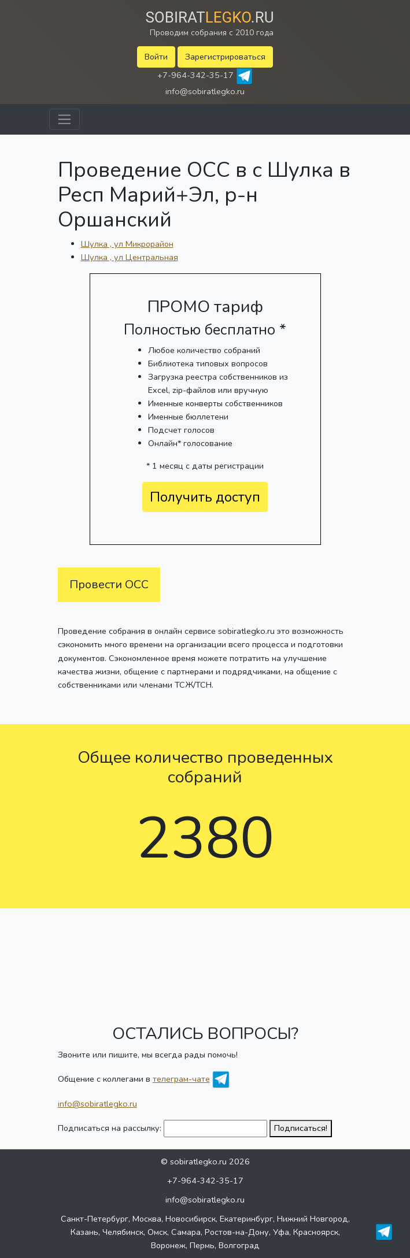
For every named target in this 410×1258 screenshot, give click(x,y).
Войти (156, 56)
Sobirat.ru (209, 17)
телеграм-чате (181, 1079)
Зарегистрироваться (225, 56)
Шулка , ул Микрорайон (127, 244)
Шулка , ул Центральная (129, 257)
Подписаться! (300, 1128)
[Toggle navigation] (64, 119)
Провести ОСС (109, 584)
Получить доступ (205, 497)
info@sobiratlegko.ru (205, 91)
